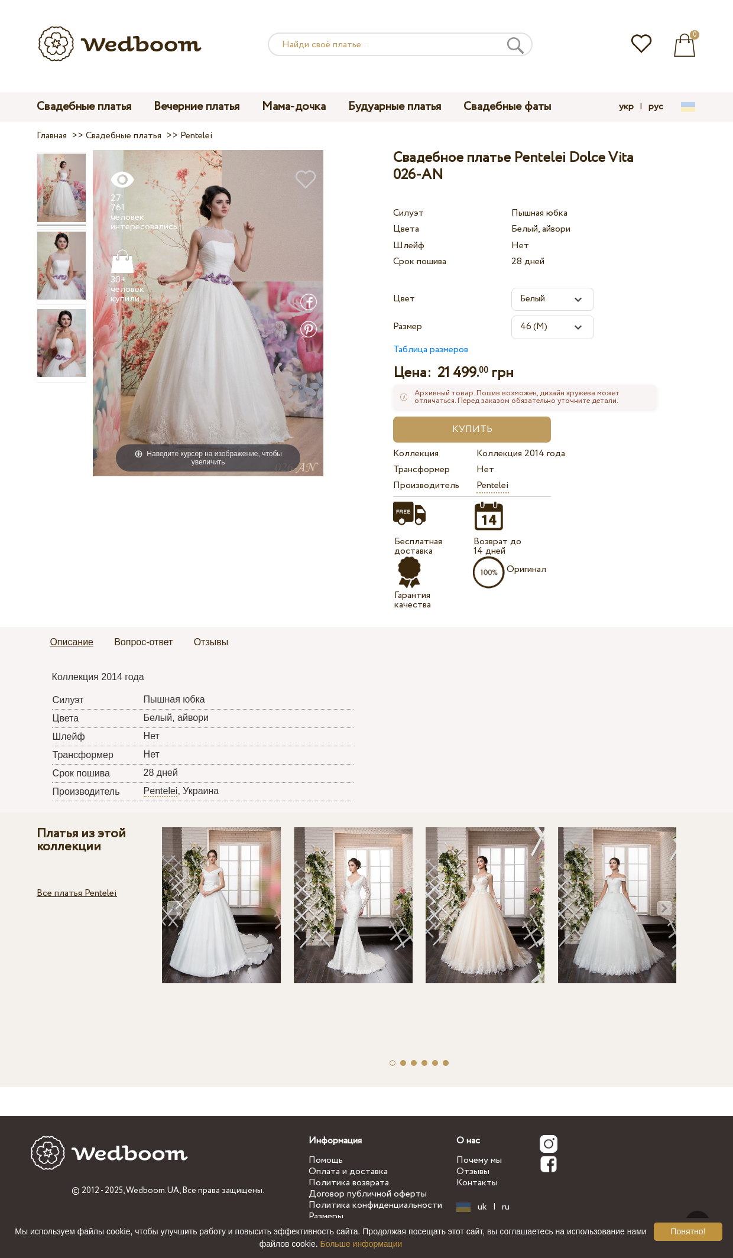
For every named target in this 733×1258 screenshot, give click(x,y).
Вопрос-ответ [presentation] (143, 642)
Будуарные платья (394, 106)
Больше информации (361, 1244)
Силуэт (408, 213)
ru (506, 1207)
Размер (407, 326)
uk (482, 1207)
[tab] (71, 643)
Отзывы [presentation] (211, 642)
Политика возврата (349, 1182)
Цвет (404, 298)
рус (655, 107)
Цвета (406, 229)
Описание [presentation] (71, 642)
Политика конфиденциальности (375, 1205)
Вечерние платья (196, 106)
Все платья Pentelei (77, 893)
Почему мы (479, 1160)
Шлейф (408, 245)
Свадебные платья (84, 106)
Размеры (326, 1216)
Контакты (477, 1182)
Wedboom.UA (152, 1191)
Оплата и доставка (348, 1171)
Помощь (326, 1160)
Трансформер (421, 469)
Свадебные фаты (507, 106)
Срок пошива (419, 261)
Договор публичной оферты (368, 1194)
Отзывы (472, 1171)
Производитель (426, 485)
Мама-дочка (294, 106)
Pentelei (492, 485)
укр (626, 107)
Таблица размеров (430, 349)
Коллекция (416, 453)
